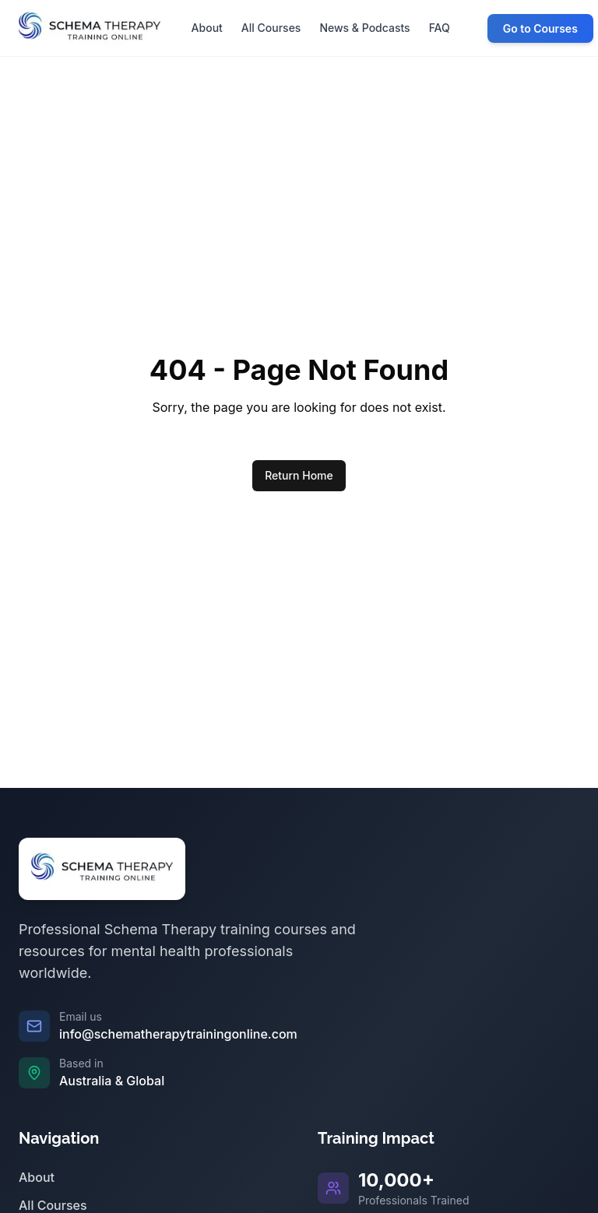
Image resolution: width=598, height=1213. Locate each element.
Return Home (299, 475)
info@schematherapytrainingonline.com (178, 1034)
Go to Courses (540, 28)
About (37, 1177)
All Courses (53, 1205)
